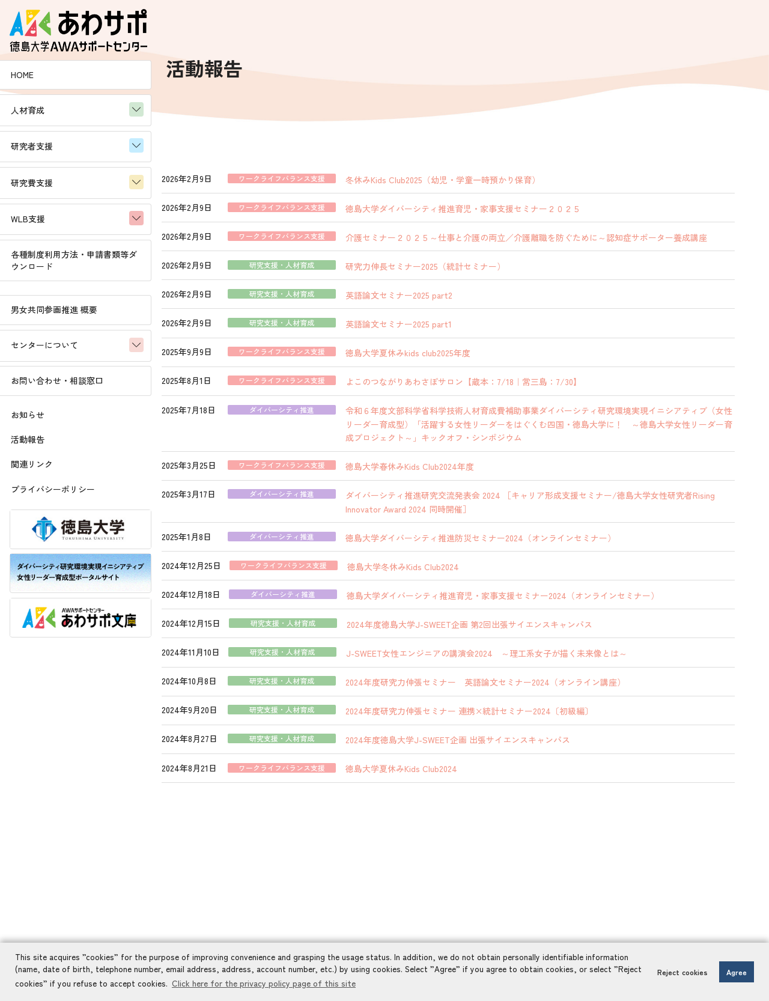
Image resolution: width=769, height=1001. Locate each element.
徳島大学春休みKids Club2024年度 (450, 472)
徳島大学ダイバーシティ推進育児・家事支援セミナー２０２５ (503, 204)
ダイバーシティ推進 (322, 416)
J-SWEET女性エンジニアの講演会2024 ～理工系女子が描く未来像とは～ (526, 657)
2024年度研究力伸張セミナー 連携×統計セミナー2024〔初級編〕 (509, 714)
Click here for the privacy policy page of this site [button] (297, 984)
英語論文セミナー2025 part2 (439, 303)
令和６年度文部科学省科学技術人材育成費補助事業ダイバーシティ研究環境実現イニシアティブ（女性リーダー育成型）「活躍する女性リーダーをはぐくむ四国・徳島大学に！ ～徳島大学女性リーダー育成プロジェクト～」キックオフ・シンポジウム (558, 430)
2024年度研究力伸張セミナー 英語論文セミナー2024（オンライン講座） (526, 685)
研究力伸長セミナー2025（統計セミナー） (466, 275)
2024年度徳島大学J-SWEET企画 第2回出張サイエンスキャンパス (510, 628)
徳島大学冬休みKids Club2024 (443, 571)
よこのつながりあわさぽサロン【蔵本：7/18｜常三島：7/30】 (504, 389)
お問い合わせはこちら (466, 940)
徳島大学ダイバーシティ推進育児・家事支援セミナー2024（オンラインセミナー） (543, 600)
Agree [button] (736, 972)
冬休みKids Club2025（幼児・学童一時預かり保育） (483, 176)
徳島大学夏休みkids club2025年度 (448, 360)
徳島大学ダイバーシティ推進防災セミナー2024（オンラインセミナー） (521, 543)
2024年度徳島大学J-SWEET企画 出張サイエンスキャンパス (498, 742)
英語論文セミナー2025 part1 (439, 332)
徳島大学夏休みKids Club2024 (441, 770)
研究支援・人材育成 (322, 274)
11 (488, 817)
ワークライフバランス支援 (322, 175)
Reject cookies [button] (682, 972)
